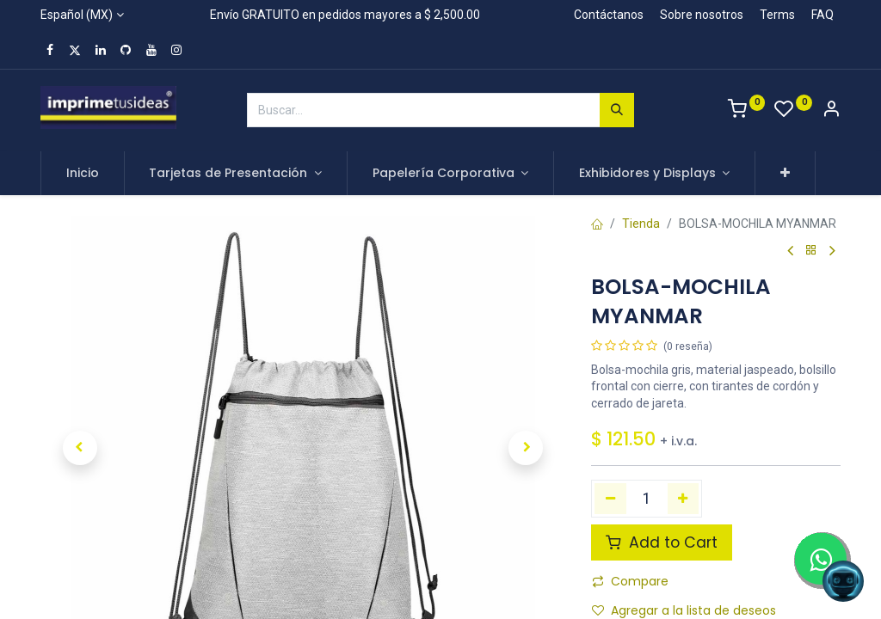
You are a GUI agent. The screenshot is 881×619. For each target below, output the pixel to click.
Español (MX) (76, 14)
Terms (777, 14)
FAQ (822, 14)
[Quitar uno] (610, 498)
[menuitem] (82, 173)
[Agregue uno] (683, 498)
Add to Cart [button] (662, 542)
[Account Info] (831, 111)
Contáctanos (609, 14)
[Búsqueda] (617, 110)
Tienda (641, 223)
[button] (785, 173)
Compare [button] (630, 581)
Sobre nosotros (701, 14)
